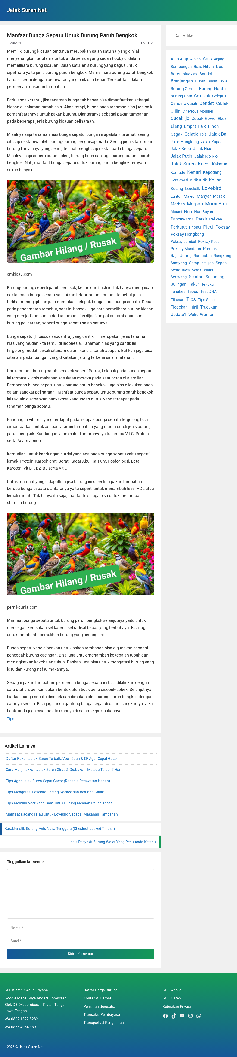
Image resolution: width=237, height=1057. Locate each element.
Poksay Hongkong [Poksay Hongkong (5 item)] (187, 234)
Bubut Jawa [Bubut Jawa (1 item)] (217, 81)
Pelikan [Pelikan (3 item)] (215, 219)
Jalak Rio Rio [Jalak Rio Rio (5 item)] (206, 156)
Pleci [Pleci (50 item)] (208, 227)
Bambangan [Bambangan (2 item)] (181, 66)
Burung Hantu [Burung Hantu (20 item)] (212, 88)
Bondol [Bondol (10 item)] (205, 73)
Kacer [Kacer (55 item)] (204, 164)
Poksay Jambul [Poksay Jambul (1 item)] (183, 241)
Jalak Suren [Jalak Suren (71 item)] (183, 164)
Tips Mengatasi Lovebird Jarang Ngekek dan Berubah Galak (55, 792)
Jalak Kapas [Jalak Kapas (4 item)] (211, 141)
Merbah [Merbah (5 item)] (178, 204)
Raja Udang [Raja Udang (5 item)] (181, 255)
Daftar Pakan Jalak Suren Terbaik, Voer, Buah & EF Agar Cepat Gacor (62, 758)
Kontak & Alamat (97, 998)
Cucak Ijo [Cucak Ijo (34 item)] (180, 118)
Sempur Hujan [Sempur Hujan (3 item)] (201, 262)
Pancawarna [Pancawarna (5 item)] (182, 219)
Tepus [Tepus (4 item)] (192, 291)
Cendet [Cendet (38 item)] (206, 103)
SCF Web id (172, 990)
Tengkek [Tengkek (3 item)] (178, 291)
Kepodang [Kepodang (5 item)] (212, 172)
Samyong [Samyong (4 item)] (179, 262)
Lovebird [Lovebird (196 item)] (211, 188)
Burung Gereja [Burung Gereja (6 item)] (184, 88)
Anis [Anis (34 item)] (207, 58)
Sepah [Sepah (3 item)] (221, 262)
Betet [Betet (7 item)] (176, 73)
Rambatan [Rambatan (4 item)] (203, 255)
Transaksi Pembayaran (102, 1014)
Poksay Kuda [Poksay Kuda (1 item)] (209, 241)
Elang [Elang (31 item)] (176, 126)
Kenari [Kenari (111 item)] (194, 172)
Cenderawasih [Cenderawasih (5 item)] (184, 103)
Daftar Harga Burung (101, 990)
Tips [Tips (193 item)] (191, 299)
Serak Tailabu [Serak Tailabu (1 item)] (203, 270)
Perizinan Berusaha (99, 1006)
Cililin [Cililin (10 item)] (175, 111)
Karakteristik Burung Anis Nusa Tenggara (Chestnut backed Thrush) (60, 828)
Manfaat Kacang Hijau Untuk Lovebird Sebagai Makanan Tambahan (62, 814)
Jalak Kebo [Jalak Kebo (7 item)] (181, 148)
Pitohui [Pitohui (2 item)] (195, 227)
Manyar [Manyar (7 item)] (204, 196)
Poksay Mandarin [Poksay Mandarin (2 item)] (186, 249)
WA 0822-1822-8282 (21, 1019)
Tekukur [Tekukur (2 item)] (208, 284)
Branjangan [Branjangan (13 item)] (182, 81)
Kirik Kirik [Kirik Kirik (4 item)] (198, 180)
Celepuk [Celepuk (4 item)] (219, 96)
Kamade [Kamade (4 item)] (178, 172)
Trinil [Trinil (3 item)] (194, 307)
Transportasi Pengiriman (104, 1022)
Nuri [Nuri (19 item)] (188, 211)
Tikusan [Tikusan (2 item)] (177, 300)
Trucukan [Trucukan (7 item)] (208, 307)
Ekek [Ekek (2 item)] (222, 118)
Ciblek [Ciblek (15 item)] (222, 103)
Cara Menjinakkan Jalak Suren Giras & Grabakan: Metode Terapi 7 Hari (63, 769)
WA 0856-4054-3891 (21, 1027)
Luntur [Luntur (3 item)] (176, 196)
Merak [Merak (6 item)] (219, 196)
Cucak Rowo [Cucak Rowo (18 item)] (203, 118)
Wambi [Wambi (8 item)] (206, 314)
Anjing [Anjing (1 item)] (219, 59)
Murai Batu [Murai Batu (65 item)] (216, 204)
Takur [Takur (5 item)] (194, 284)
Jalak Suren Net (27, 10)
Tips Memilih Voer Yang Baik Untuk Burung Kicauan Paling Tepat (59, 803)
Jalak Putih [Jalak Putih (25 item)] (181, 156)
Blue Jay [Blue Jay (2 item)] (190, 74)
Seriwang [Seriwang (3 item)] (179, 277)
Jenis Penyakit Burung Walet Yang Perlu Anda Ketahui (113, 842)
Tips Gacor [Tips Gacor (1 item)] (207, 300)
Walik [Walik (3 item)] (193, 314)
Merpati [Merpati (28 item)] (195, 204)
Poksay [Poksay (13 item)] (222, 227)
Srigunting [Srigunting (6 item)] (215, 277)
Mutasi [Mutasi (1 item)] (176, 212)
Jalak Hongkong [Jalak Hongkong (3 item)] (185, 141)
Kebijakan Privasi (177, 1006)
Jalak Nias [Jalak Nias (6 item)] (202, 148)
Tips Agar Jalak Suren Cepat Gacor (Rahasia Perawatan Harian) (58, 781)
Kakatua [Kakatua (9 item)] (219, 164)
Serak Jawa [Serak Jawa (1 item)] (180, 270)
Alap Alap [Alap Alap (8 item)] (179, 58)
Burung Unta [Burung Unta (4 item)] (181, 96)
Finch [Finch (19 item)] (213, 126)
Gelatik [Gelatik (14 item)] (191, 134)
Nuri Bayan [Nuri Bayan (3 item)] (203, 211)
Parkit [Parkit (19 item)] (201, 219)
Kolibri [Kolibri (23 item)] (215, 180)
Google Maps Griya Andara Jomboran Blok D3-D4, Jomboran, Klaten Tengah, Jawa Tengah (36, 1004)
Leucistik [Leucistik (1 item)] (192, 188)
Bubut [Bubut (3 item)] (200, 81)
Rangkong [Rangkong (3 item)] (222, 255)
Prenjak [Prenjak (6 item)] (210, 248)
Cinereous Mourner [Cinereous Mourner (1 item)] (197, 111)
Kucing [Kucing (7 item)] (177, 188)
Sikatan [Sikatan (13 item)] (196, 276)
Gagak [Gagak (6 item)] (176, 134)
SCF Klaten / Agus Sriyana (26, 990)
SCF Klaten (172, 998)
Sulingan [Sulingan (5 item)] (179, 284)
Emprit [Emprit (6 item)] (190, 126)
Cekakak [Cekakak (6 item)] (202, 96)
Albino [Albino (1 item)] (195, 59)
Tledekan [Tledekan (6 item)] (179, 307)
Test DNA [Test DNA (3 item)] (208, 291)
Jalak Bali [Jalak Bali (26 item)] (219, 134)
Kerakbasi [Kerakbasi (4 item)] (179, 180)
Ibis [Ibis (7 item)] (203, 134)
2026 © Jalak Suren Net (25, 1047)
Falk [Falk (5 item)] (202, 126)
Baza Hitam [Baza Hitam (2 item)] (204, 66)
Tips (10, 719)
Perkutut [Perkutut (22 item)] (179, 227)
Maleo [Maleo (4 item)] (189, 196)
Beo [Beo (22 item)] (220, 66)
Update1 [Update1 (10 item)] (178, 314)
